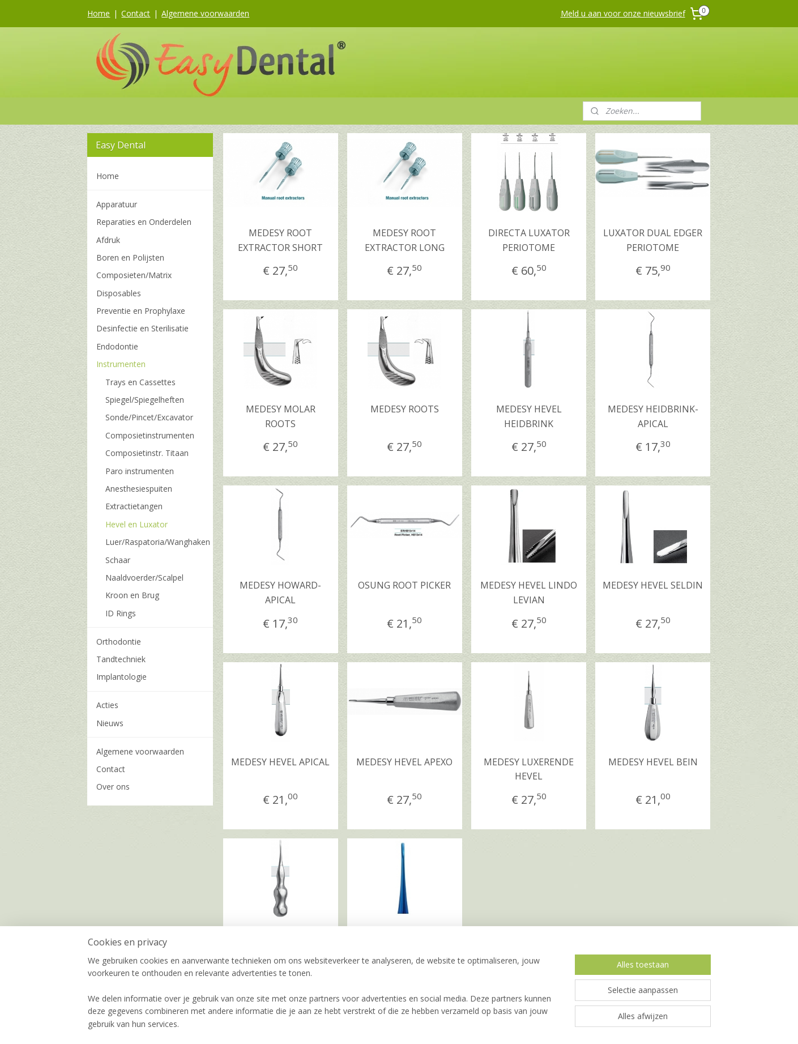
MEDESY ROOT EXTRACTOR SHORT (280, 240)
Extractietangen (134, 506)
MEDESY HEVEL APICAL (280, 762)
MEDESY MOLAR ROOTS (280, 416)
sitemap (352, 1023)
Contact (135, 13)
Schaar (117, 560)
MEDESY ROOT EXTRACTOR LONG (405, 240)
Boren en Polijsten (130, 257)
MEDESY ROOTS (404, 409)
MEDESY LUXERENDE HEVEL (529, 769)
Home (98, 13)
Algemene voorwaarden (205, 13)
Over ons (113, 786)
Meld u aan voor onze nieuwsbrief (623, 13)
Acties (107, 705)
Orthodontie (118, 641)
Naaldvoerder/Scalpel (144, 577)
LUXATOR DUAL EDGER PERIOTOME (652, 240)
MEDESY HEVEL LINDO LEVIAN (528, 592)
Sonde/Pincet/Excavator (149, 417)
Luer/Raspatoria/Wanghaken (157, 541)
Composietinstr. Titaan (147, 453)
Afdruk (108, 240)
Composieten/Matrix (134, 275)
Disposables (118, 293)
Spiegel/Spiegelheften (144, 399)
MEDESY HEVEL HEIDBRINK (529, 416)
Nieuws (109, 723)
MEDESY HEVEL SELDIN (653, 585)
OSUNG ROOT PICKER (405, 585)
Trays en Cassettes (140, 382)
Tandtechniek (121, 659)
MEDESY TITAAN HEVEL (405, 945)
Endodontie (117, 346)
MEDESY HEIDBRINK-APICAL (653, 416)
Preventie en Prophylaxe (140, 310)
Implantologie (121, 676)
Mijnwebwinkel (518, 1023)
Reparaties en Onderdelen (143, 221)
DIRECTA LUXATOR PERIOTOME (529, 240)
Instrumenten (121, 364)
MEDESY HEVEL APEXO (405, 762)
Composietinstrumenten (149, 435)
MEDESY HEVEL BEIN (653, 762)
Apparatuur (116, 204)
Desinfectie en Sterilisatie (142, 328)
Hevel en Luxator (136, 524)
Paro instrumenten (139, 471)
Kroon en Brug (132, 595)
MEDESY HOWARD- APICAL (280, 592)
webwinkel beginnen (419, 1023)
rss (376, 1023)
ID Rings (120, 613)
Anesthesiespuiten (138, 488)
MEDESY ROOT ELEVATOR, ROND (280, 945)
